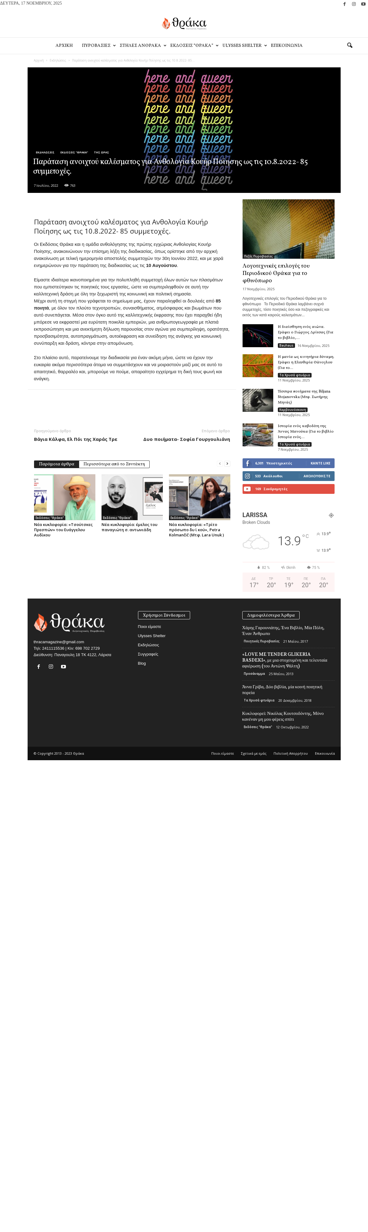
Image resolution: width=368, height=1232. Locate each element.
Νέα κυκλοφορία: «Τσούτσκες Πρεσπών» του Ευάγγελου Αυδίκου (63, 530)
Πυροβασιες (98, 46)
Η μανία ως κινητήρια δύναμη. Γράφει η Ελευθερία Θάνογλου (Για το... (306, 362)
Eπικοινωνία (287, 46)
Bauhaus (286, 345)
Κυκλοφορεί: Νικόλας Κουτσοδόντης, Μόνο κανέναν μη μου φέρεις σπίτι (283, 716)
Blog (142, 663)
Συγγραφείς (148, 654)
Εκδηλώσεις (58, 60)
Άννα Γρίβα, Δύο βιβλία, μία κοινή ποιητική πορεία (282, 690)
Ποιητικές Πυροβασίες (261, 641)
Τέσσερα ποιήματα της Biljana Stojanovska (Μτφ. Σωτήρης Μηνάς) (304, 397)
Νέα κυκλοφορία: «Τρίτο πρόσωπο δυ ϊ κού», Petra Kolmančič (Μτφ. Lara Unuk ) (196, 530)
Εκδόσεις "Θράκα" (74, 152)
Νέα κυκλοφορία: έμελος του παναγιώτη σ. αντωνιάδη (129, 527)
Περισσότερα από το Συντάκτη (114, 464)
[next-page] (227, 463)
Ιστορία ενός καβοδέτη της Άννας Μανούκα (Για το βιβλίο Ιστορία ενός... (306, 431)
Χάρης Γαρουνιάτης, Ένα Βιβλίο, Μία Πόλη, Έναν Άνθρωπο (283, 631)
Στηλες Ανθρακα (143, 46)
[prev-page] (220, 463)
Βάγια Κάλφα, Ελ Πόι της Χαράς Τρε (75, 439)
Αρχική (39, 60)
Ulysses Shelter (244, 46)
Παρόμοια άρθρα (56, 464)
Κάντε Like (320, 463)
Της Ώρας (101, 152)
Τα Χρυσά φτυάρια (294, 375)
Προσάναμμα (254, 673)
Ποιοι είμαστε (149, 626)
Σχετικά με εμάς (253, 753)
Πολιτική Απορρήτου (291, 753)
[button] (349, 45)
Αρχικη (64, 46)
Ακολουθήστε (317, 476)
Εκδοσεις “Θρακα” (194, 46)
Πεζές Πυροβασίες (258, 256)
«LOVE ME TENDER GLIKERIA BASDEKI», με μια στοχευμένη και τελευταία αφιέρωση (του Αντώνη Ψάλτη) (285, 660)
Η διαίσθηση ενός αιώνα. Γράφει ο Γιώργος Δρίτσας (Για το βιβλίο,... (305, 332)
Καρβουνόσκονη (292, 410)
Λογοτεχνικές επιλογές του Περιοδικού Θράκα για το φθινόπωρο (276, 273)
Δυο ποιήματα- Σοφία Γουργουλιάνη (186, 439)
